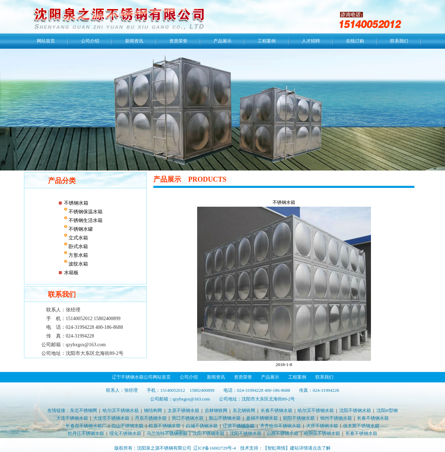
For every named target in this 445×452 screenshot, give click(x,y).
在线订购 (355, 40)
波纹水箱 (77, 264)
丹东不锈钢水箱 (151, 418)
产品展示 (222, 40)
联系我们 (399, 40)
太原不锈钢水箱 (183, 410)
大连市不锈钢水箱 (111, 418)
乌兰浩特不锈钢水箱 (167, 433)
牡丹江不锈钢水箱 (86, 433)
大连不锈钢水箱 (72, 418)
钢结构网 (153, 410)
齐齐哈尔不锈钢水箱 (280, 425)
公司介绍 (90, 40)
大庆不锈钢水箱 (322, 425)
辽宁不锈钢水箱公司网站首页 (141, 377)
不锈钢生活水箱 (85, 220)
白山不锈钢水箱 (127, 425)
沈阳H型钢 (387, 410)
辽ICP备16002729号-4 (214, 448)
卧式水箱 (77, 246)
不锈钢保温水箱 (85, 211)
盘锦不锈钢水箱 (262, 418)
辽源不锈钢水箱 (238, 425)
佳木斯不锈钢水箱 (361, 425)
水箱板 (71, 272)
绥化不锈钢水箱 (125, 433)
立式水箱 (77, 237)
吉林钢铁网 (216, 410)
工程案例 (267, 40)
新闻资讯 (134, 40)
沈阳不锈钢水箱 (355, 410)
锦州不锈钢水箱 (336, 418)
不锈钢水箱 (76, 203)
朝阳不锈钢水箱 (299, 418)
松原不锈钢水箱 (164, 425)
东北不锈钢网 (83, 410)
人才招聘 (311, 40)
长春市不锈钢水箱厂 (86, 425)
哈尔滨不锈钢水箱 (121, 410)
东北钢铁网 (244, 410)
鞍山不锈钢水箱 (225, 418)
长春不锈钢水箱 (276, 410)
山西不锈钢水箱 (282, 433)
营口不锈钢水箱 (187, 418)
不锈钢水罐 (80, 229)
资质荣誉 (178, 40)
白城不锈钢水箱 (202, 425)
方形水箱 (77, 255)
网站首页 (46, 40)
